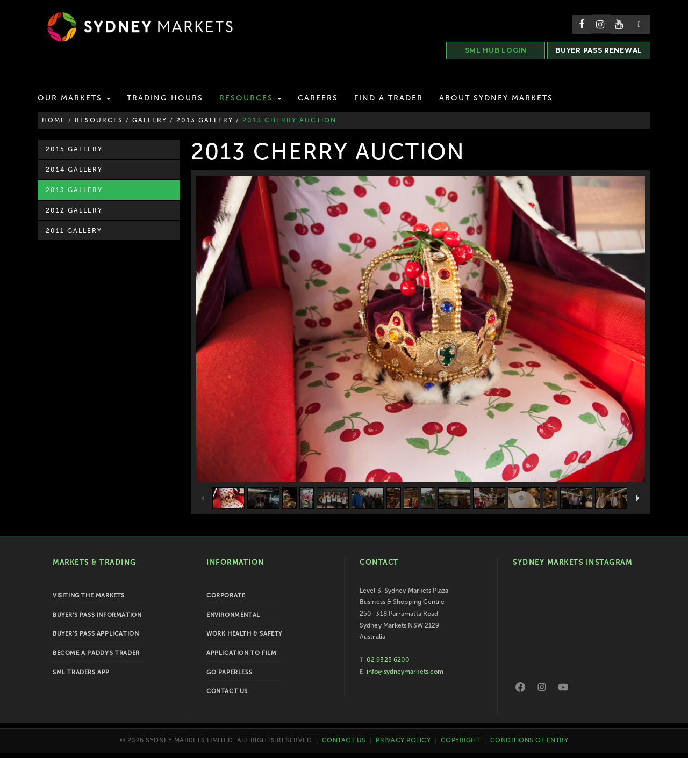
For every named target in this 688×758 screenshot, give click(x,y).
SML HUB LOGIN (496, 50)
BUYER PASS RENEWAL (598, 50)
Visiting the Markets (89, 595)
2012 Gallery (74, 210)
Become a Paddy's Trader (96, 653)
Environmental (233, 614)
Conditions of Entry (529, 740)
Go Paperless (229, 672)
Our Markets (74, 98)
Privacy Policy (403, 740)
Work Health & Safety (244, 633)
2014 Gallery (74, 169)
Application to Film (241, 653)
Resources (250, 98)
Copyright (461, 740)
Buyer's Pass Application (96, 633)
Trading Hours (165, 98)
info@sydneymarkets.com (405, 671)
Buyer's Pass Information (97, 614)
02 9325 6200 (388, 660)
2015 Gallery (74, 149)
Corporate (225, 595)
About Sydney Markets (496, 98)
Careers (318, 98)
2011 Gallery (74, 231)
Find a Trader (388, 98)
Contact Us (227, 691)
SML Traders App (81, 672)
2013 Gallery (74, 190)
